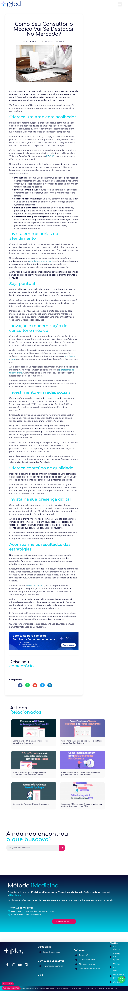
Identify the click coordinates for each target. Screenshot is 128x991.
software (31, 585)
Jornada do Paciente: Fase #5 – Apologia (31, 804)
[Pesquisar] (62, 848)
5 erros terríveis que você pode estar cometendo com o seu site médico (29, 774)
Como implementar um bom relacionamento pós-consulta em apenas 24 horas (80, 774)
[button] (120, 4)
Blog (40, 975)
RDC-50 (50, 156)
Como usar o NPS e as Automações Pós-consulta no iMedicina (31, 742)
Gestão (61, 41)
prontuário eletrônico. (40, 261)
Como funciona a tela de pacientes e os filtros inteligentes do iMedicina (81, 742)
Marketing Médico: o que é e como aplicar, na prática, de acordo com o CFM (81, 805)
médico (40, 585)
